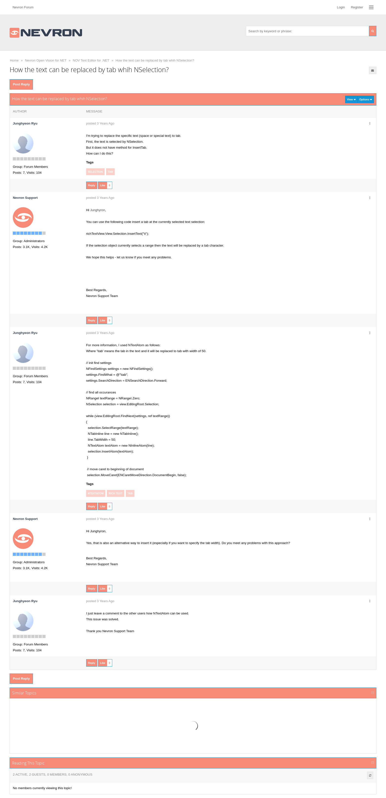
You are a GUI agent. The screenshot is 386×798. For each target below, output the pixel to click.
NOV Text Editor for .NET (91, 60)
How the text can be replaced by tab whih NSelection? (154, 60)
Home (14, 60)
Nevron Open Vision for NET (45, 60)
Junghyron (97, 210)
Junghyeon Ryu (25, 123)
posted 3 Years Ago (100, 123)
